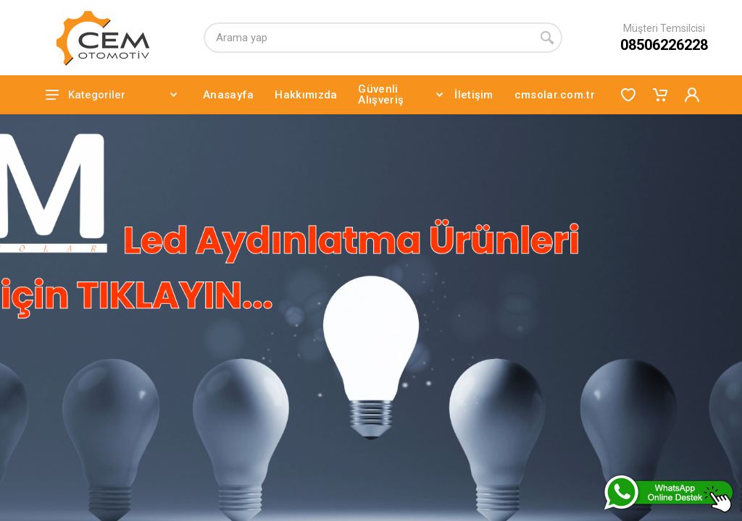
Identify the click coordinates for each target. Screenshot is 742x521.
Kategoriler (111, 94)
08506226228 (664, 45)
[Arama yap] (368, 37)
